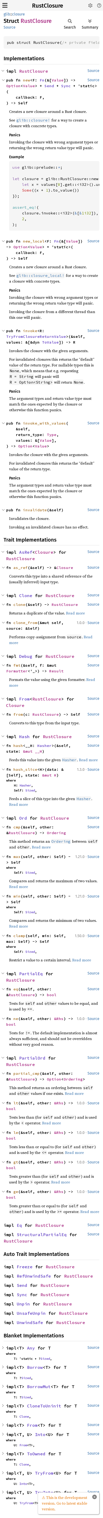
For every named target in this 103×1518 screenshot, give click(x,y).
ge (15, 1191)
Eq (19, 1225)
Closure (44, 552)
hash (18, 745)
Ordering (56, 832)
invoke (30, 330)
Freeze (25, 1266)
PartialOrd (32, 1058)
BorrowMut (39, 1386)
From (24, 699)
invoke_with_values (44, 423)
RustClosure (47, 5)
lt (15, 1103)
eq (15, 989)
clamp (19, 935)
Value (58, 80)
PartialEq (31, 973)
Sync (66, 85)
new (26, 80)
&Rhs (59, 1018)
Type (51, 434)
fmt (17, 665)
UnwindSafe (30, 1322)
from (18, 714)
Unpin (23, 1304)
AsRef (25, 552)
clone (19, 604)
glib (7, 14)
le (15, 1132)
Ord (23, 818)
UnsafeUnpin (31, 1313)
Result (56, 671)
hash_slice (25, 769)
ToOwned (36, 1454)
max (17, 856)
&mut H (49, 775)
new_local (33, 241)
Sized (30, 790)
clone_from (25, 622)
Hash (24, 736)
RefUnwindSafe (34, 1276)
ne (15, 1018)
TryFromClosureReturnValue (36, 336)
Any (31, 1348)
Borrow (35, 1367)
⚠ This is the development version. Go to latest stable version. (64, 1503)
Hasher (44, 745)
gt (15, 1162)
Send (49, 85)
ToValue (50, 342)
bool (51, 994)
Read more (75, 613)
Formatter (17, 671)
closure (18, 14)
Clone (25, 595)
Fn (42, 80)
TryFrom (44, 1473)
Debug (25, 656)
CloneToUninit (44, 1406)
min (17, 896)
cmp (17, 827)
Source (10, 27)
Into (40, 1434)
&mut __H (32, 751)
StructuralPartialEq (42, 1234)
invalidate (35, 510)
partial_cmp (26, 1073)
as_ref (20, 567)
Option (13, 85)
